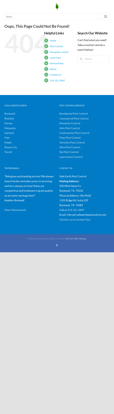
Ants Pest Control (69, 128)
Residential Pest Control (73, 113)
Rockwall (9, 113)
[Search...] (93, 59)
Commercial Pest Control (74, 118)
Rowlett (9, 118)
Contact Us (55, 74)
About (53, 69)
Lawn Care (55, 57)
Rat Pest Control (69, 152)
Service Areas (57, 63)
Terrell (8, 152)
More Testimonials (15, 210)
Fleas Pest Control (70, 137)
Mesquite (10, 128)
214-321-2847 (57, 80)
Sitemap (82, 238)
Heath (8, 142)
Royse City (10, 147)
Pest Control (56, 46)
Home (53, 40)
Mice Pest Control (69, 147)
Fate (7, 137)
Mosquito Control (59, 52)
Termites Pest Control (72, 142)
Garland (9, 132)
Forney (8, 123)
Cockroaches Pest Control (74, 132)
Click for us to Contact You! (75, 219)
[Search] (81, 59)
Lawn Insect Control (71, 156)
